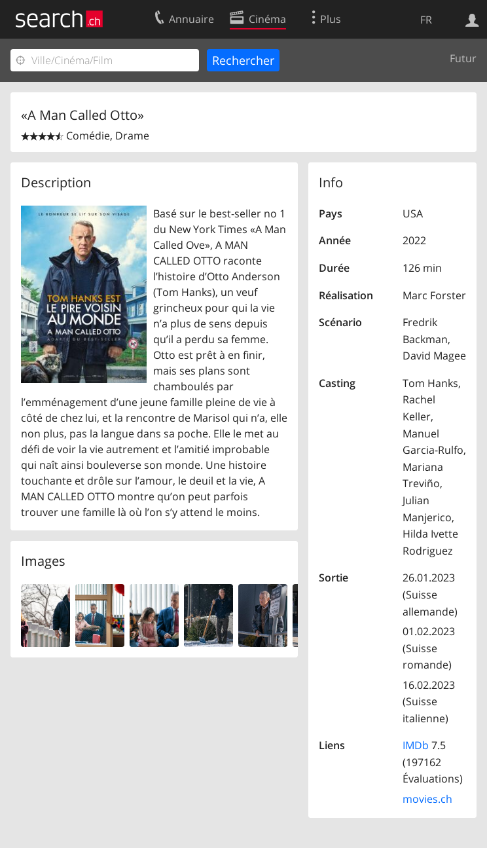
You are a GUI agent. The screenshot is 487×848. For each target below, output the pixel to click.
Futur (463, 58)
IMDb (416, 745)
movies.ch (427, 799)
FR (426, 19)
